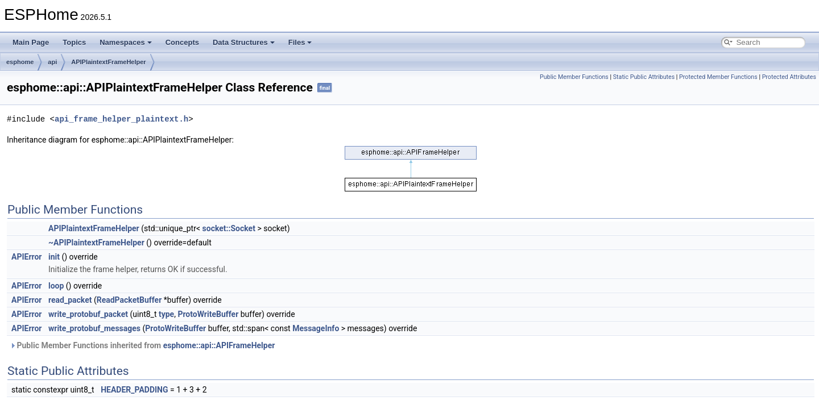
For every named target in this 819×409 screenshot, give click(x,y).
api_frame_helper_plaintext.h (121, 119)
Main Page (31, 42)
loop (56, 285)
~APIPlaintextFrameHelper (96, 242)
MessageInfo (315, 328)
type (166, 314)
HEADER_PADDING (134, 389)
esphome (20, 62)
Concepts (182, 42)
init (54, 256)
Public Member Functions (574, 77)
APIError (26, 256)
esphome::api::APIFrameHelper (219, 345)
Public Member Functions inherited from (142, 345)
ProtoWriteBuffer (207, 314)
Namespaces (126, 42)
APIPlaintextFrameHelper (108, 62)
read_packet (70, 299)
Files (300, 42)
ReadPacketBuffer (129, 299)
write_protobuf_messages (94, 328)
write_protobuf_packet (88, 314)
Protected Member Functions (718, 77)
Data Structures (244, 42)
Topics (74, 42)
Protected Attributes (789, 77)
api (52, 62)
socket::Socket (228, 228)
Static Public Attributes (644, 77)
